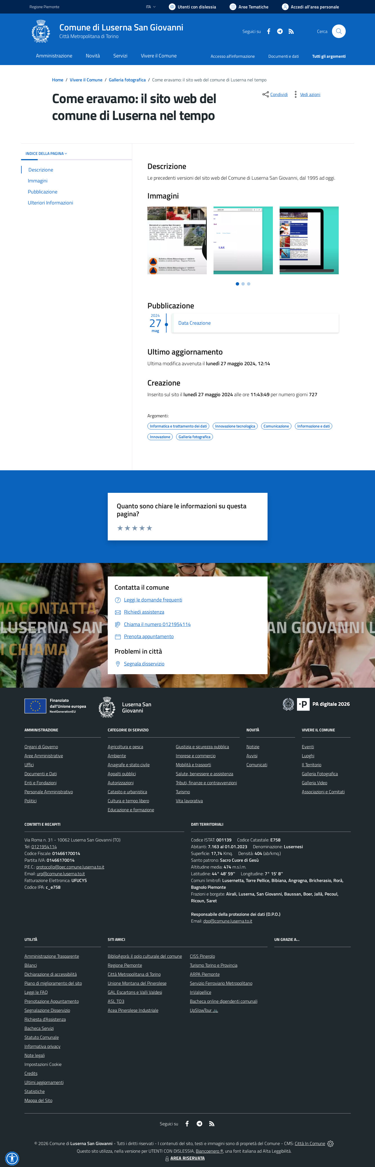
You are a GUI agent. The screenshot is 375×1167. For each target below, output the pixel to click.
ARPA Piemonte (205, 974)
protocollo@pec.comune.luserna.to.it (70, 866)
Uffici (29, 764)
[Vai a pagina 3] (248, 284)
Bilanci (30, 965)
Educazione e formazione (131, 809)
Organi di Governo (41, 746)
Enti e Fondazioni (40, 782)
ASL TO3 (116, 1001)
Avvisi (251, 755)
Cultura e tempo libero (128, 800)
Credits (30, 1073)
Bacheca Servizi (39, 1028)
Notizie (252, 746)
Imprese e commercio (195, 755)
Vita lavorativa (189, 800)
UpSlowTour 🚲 (204, 1010)
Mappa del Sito (38, 1100)
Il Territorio (311, 764)
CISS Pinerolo (202, 956)
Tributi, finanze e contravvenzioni (206, 782)
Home (57, 79)
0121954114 (44, 846)
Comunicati (256, 764)
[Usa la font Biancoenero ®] (192, 7)
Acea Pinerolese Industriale (133, 1010)
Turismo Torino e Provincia (213, 965)
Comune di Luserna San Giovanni (121, 27)
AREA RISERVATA (184, 1158)
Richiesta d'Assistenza (45, 1019)
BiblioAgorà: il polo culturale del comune (145, 956)
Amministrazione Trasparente (51, 956)
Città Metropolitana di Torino (88, 36)
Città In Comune (310, 1143)
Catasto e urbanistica (127, 791)
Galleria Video (314, 782)
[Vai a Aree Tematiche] (249, 7)
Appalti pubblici (122, 773)
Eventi (308, 746)
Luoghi (308, 755)
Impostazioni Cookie (43, 1064)
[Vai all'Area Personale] (310, 7)
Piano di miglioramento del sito (53, 983)
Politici (30, 800)
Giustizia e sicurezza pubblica (202, 746)
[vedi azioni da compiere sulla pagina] (306, 94)
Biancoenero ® (209, 1151)
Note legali (34, 1055)
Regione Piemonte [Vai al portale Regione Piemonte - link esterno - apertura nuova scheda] (44, 7)
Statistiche (34, 1091)
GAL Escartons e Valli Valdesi (135, 992)
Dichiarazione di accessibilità (50, 974)
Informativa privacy (42, 1046)
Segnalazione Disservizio (47, 1010)
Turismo (183, 791)
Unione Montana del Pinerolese (137, 983)
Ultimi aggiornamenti (44, 1082)
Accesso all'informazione (233, 56)
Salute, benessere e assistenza (204, 773)
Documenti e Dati (40, 773)
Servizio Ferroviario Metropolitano (221, 983)
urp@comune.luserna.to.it (61, 873)
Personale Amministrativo (48, 791)
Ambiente (117, 755)
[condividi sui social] (274, 94)
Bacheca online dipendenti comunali (223, 1001)
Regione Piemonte (125, 965)
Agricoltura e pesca (125, 746)
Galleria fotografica (127, 79)
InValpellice (200, 992)
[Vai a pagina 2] (243, 284)
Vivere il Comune (86, 79)
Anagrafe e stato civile (129, 764)
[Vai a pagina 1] (237, 284)
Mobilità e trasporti (193, 764)
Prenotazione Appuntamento (51, 1001)
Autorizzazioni (121, 782)
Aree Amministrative (43, 755)
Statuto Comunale (41, 1037)
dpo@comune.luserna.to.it (227, 920)
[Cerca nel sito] (338, 31)
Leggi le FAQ (36, 992)
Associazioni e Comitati (323, 791)
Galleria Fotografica (320, 773)
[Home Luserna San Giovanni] (106, 31)
